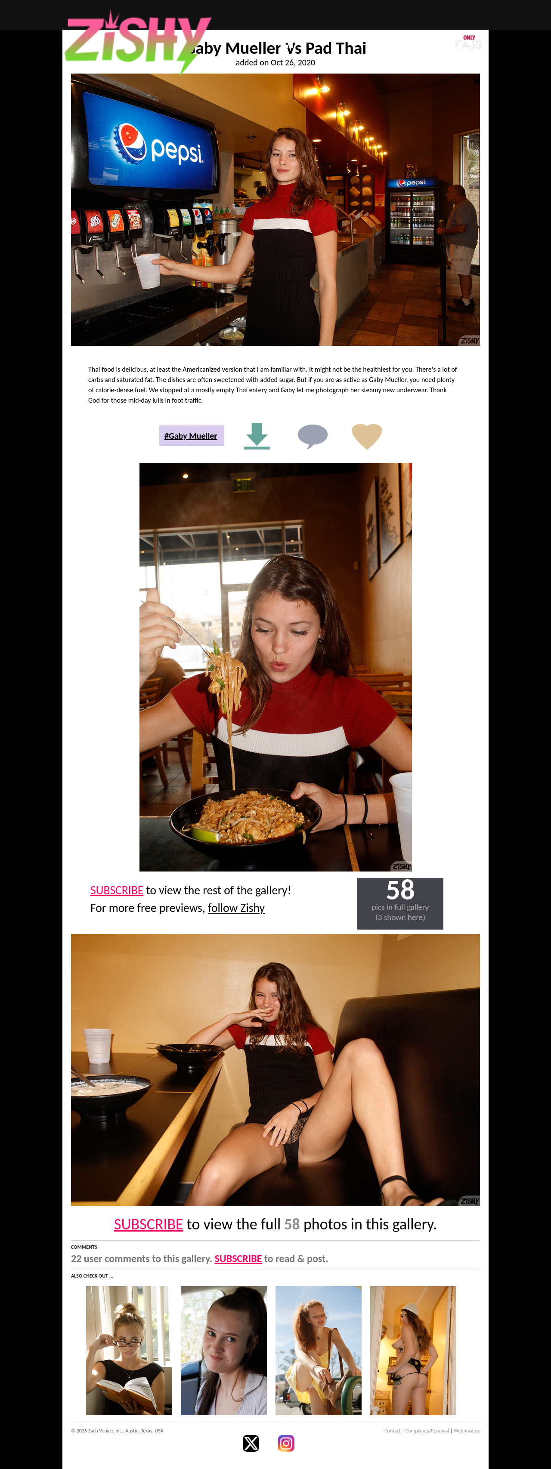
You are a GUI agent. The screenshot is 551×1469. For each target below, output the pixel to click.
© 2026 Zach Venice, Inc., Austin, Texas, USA (117, 1431)
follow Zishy (236, 908)
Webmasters (467, 1431)
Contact (392, 1431)
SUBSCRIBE (116, 890)
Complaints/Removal (427, 1431)
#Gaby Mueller (190, 436)
